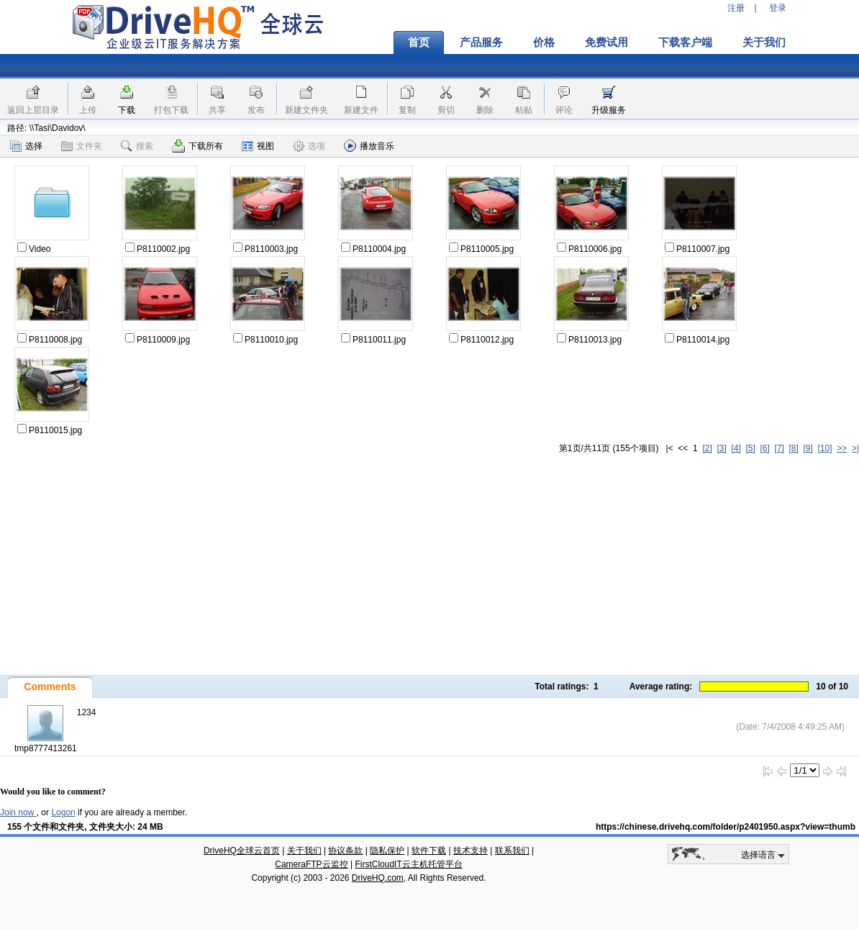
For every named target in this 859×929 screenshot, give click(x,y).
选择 (26, 146)
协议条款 (345, 851)
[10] (825, 448)
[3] (721, 448)
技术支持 (470, 851)
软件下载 (429, 851)
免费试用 (606, 42)
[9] (807, 448)
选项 (309, 146)
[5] (750, 448)
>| (855, 448)
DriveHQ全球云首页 (242, 851)
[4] (735, 448)
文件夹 (81, 146)
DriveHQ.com (378, 878)
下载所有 (197, 146)
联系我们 (512, 851)
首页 (419, 42)
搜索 (137, 146)
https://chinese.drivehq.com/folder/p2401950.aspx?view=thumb (725, 827)
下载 (126, 110)
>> (842, 448)
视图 (258, 146)
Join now (18, 812)
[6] (764, 448)
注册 (736, 8)
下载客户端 (685, 42)
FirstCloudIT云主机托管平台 (408, 864)
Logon (63, 812)
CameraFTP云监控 (311, 864)
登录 (777, 8)
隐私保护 (387, 851)
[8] (793, 448)
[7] (778, 448)
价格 (544, 42)
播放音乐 (369, 146)
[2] (707, 448)
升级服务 (608, 110)
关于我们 (764, 42)
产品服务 (481, 42)
